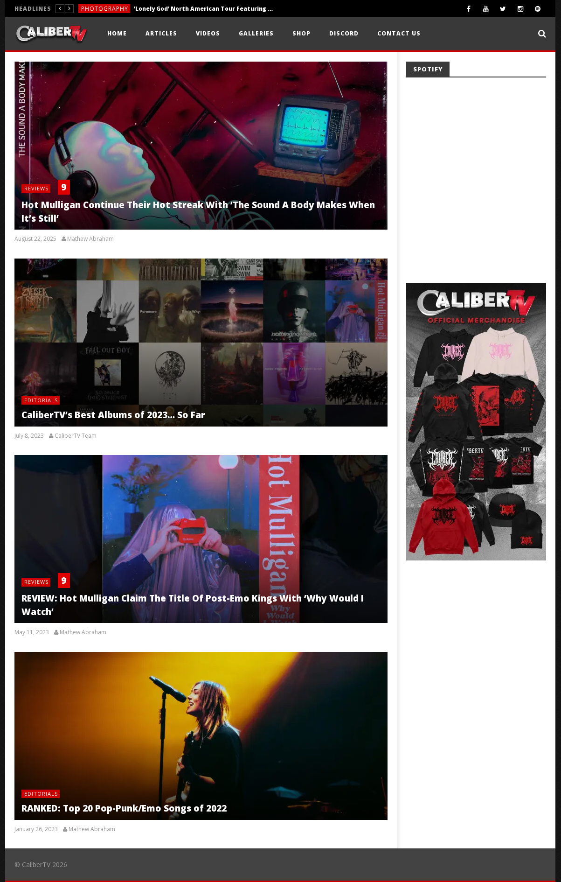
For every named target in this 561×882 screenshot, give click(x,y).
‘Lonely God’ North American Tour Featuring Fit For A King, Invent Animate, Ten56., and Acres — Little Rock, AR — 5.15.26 (204, 9)
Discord (344, 33)
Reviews (36, 188)
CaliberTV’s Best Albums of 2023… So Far (113, 415)
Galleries (256, 33)
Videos (208, 33)
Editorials (41, 400)
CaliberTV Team (76, 436)
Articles (161, 33)
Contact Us (399, 33)
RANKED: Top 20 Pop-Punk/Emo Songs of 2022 (124, 808)
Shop (301, 33)
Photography (104, 9)
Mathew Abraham (90, 239)
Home (117, 33)
